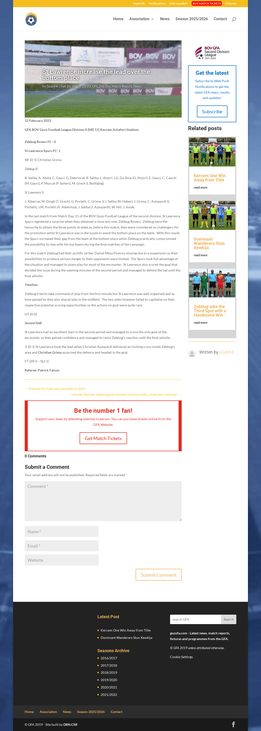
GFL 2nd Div (101, 86)
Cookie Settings (181, 657)
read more (200, 187)
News (165, 19)
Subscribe (212, 111)
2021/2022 (109, 695)
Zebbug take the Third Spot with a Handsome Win (210, 311)
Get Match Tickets (103, 438)
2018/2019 (109, 672)
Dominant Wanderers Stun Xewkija (209, 243)
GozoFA (52, 86)
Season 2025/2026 (192, 19)
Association (139, 19)
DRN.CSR (70, 724)
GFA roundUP (179, 3)
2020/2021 (109, 687)
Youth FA (139, 3)
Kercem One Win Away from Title (210, 177)
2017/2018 (109, 665)
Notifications (157, 3)
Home (118, 19)
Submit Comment (158, 575)
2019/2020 (109, 680)
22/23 (86, 86)
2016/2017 (109, 658)
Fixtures (231, 3)
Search (229, 619)
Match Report (122, 86)
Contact (220, 19)
